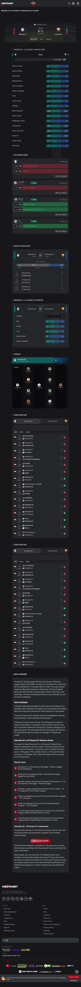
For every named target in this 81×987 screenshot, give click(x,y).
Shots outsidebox (18, 91)
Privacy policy (48, 927)
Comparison (8, 918)
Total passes (16, 126)
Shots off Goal (17, 71)
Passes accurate (17, 131)
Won (18, 321)
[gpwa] (22, 966)
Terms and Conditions (51, 924)
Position (19, 316)
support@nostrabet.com (11, 955)
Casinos (7, 915)
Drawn (18, 326)
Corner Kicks (16, 101)
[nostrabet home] (10, 886)
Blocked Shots (17, 81)
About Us (46, 918)
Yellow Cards (16, 116)
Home (21, 432)
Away (27, 432)
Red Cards (15, 146)
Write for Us (47, 921)
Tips (5, 921)
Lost (17, 331)
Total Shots (16, 76)
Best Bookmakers (10, 912)
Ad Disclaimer (48, 934)
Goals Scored (21, 336)
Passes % (15, 136)
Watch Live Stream (40, 841)
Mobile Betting (9, 924)
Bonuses (7, 909)
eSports (7, 927)
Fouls (14, 96)
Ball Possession (17, 111)
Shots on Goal (17, 66)
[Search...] (69, 3)
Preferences (73, 980)
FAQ (45, 912)
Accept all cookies (74, 977)
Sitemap (46, 931)
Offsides (15, 106)
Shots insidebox (17, 86)
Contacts (46, 915)
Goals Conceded (22, 341)
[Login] (73, 3)
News (45, 909)
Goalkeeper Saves (18, 121)
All (16, 432)
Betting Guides (9, 931)
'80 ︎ (64, 59)
